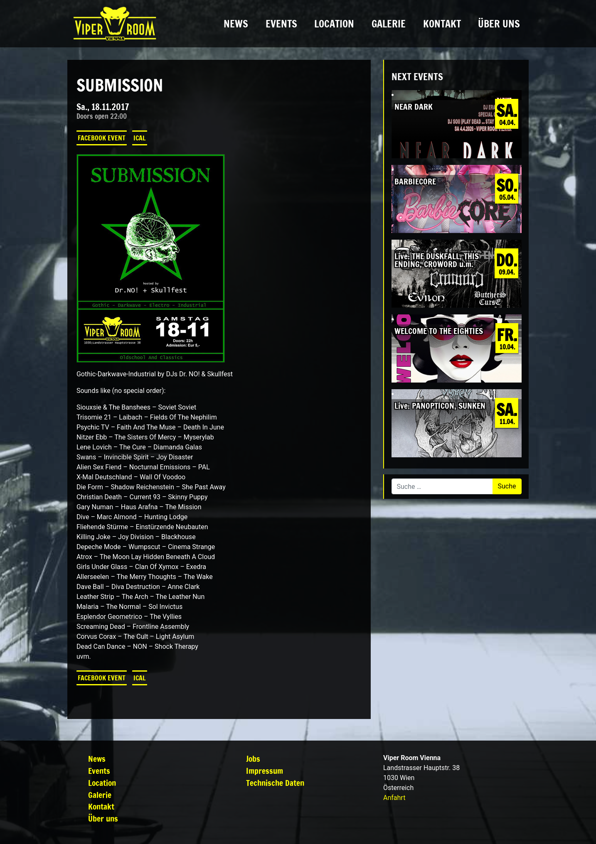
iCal (139, 137)
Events (281, 24)
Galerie (389, 24)
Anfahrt (394, 798)
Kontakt (442, 24)
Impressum (264, 770)
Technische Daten (275, 782)
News (236, 24)
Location (334, 24)
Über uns (499, 24)
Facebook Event (102, 137)
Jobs (253, 758)
